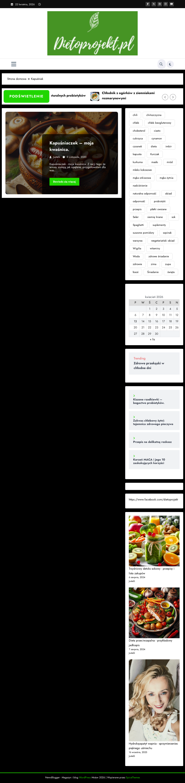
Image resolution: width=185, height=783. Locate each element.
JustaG (56, 157)
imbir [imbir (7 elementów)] (168, 146)
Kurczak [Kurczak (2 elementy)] (154, 154)
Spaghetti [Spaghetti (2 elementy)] (138, 225)
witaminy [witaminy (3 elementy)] (155, 248)
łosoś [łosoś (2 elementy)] (135, 272)
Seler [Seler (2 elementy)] (136, 217)
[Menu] (13, 64)
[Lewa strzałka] (165, 97)
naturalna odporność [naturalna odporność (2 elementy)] (144, 194)
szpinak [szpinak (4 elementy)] (167, 233)
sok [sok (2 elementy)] (173, 217)
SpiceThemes (133, 777)
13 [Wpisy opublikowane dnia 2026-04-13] (135, 321)
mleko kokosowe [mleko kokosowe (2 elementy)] (142, 170)
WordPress (85, 777)
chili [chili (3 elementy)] (135, 115)
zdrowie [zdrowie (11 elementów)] (137, 264)
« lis (152, 339)
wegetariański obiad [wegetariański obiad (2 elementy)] (163, 241)
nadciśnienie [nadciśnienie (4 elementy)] (140, 186)
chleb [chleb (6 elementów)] (136, 123)
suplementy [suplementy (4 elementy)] (159, 225)
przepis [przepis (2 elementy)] (137, 209)
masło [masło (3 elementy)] (154, 162)
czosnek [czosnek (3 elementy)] (137, 146)
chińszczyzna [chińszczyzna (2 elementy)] (153, 115)
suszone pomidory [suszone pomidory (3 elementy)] (143, 233)
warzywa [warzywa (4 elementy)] (137, 241)
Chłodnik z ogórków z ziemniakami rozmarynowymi (132, 96)
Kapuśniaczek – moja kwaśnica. (72, 146)
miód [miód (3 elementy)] (170, 162)
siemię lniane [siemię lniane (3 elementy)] (155, 217)
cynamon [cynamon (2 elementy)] (157, 138)
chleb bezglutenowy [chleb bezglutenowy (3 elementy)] (159, 123)
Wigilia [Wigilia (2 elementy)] (137, 248)
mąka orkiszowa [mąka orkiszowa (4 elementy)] (142, 178)
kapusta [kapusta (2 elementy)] (137, 154)
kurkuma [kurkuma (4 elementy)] (138, 162)
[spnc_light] (170, 64)
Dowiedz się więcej (64, 181)
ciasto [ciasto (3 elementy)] (157, 131)
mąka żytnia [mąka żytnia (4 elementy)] (166, 178)
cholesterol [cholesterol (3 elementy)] (139, 131)
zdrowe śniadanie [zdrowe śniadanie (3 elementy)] (159, 256)
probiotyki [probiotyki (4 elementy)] (160, 201)
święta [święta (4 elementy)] (171, 272)
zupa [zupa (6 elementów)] (168, 264)
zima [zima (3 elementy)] (153, 264)
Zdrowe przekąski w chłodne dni (149, 365)
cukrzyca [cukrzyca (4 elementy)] (138, 138)
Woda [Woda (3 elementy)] (136, 256)
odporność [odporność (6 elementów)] (139, 201)
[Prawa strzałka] (173, 97)
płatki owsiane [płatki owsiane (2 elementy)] (158, 209)
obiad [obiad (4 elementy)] (168, 194)
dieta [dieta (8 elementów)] (154, 146)
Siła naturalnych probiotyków (67, 95)
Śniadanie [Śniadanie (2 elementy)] (153, 272)
